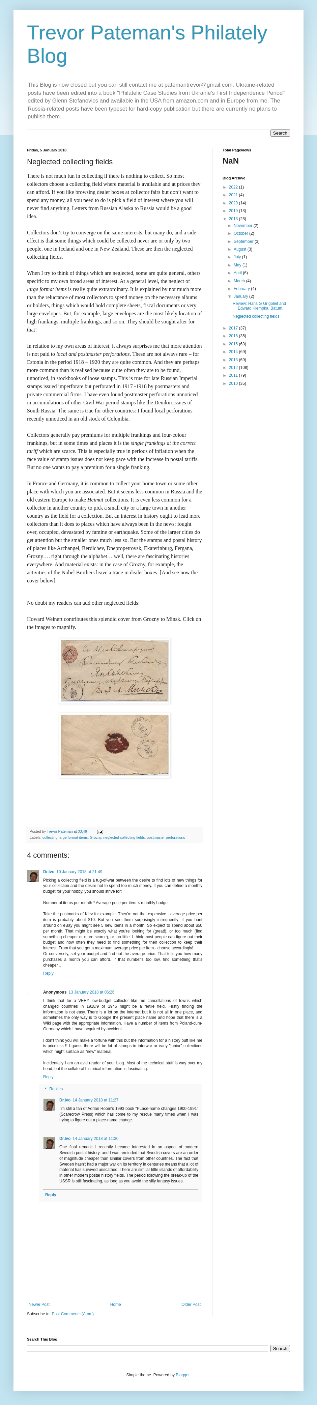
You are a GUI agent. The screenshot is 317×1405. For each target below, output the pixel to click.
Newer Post (39, 1304)
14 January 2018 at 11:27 (95, 1100)
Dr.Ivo (48, 871)
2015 (234, 344)
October (241, 233)
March (240, 281)
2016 (234, 336)
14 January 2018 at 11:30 (95, 1138)
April (238, 272)
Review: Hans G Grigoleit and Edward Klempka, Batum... (259, 306)
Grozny (95, 837)
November (244, 225)
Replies (56, 1089)
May (238, 265)
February (242, 288)
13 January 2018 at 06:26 (91, 992)
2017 (234, 328)
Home (115, 1304)
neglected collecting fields (124, 837)
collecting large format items (65, 837)
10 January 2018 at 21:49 (79, 871)
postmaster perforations (166, 837)
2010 (234, 383)
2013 (234, 359)
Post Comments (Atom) (73, 1314)
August (241, 249)
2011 (234, 375)
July (238, 257)
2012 (234, 367)
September (244, 241)
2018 (234, 219)
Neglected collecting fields (256, 316)
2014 (234, 351)
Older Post (191, 1304)
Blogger (183, 1375)
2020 (234, 203)
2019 (234, 210)
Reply (48, 973)
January (241, 296)
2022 (234, 187)
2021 (234, 195)
